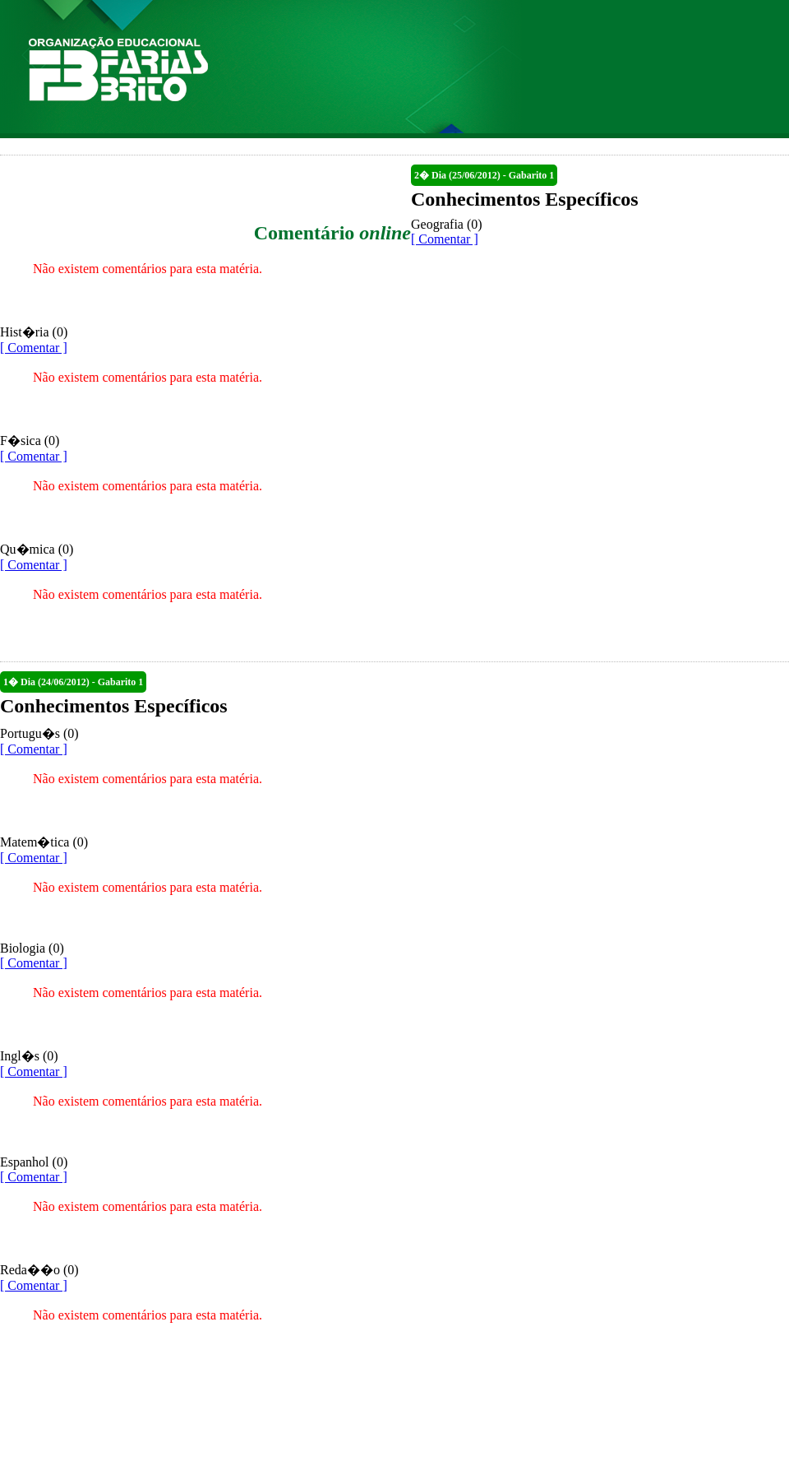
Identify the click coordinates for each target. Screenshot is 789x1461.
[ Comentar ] (444, 239)
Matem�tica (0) (44, 842)
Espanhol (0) (33, 1162)
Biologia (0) (32, 948)
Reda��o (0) (39, 1270)
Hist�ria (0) (33, 332)
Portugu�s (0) (39, 733)
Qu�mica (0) (36, 549)
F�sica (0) (29, 441)
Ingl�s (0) (29, 1056)
